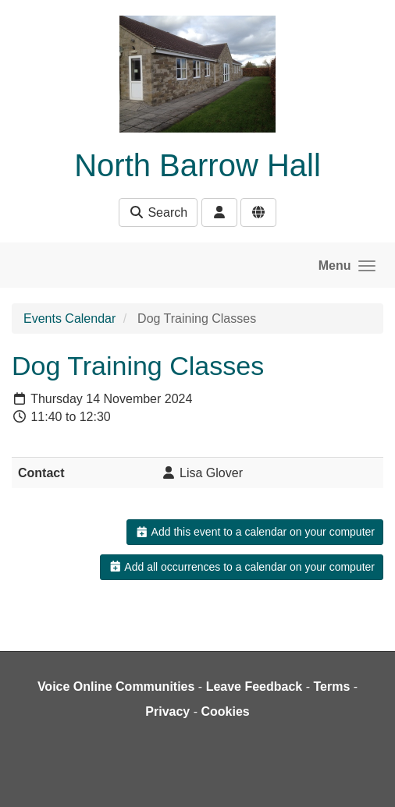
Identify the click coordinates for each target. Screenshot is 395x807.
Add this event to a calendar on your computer (255, 532)
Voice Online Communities (116, 686)
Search (158, 212)
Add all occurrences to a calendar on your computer (242, 567)
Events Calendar (69, 318)
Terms (331, 686)
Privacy (167, 711)
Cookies (225, 711)
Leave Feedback (254, 686)
